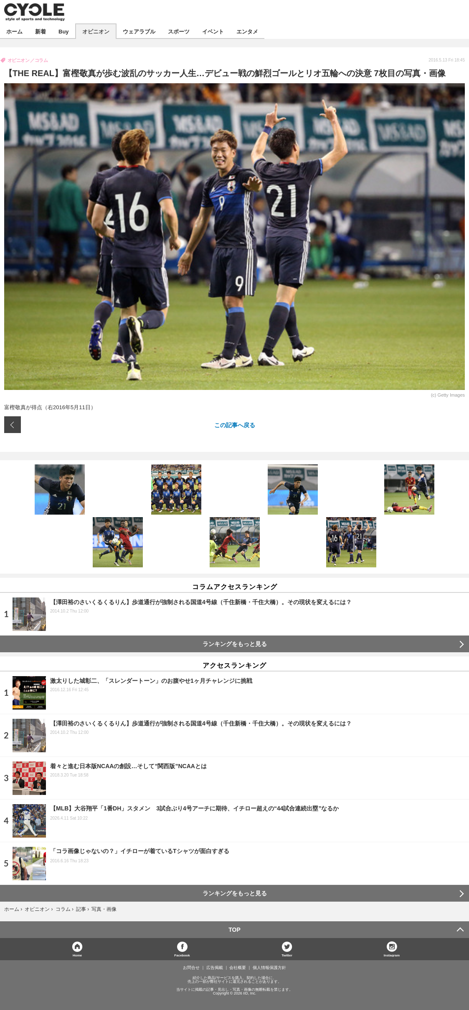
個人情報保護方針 (269, 968)
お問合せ (191, 968)
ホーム (14, 31)
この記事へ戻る (234, 425)
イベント (213, 31)
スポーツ (179, 31)
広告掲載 (214, 968)
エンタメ (247, 31)
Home (77, 955)
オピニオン (95, 31)
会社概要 (237, 968)
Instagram (392, 955)
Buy (63, 31)
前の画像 (12, 424)
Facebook (182, 955)
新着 (40, 31)
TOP (234, 929)
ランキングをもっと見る (235, 644)
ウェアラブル (139, 31)
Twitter (286, 955)
